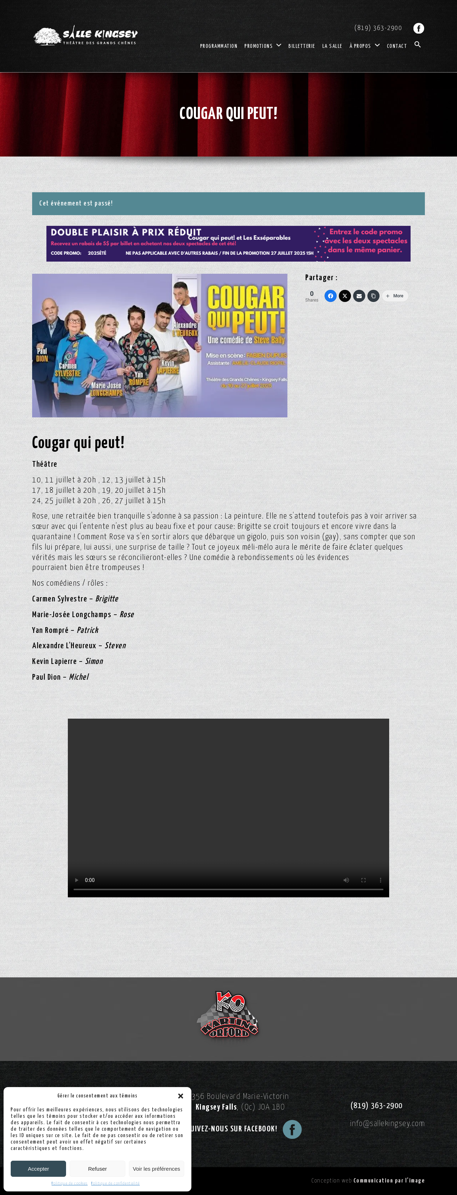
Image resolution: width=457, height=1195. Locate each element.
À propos (365, 46)
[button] (180, 1096)
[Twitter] (345, 296)
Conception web (368, 1181)
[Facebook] (331, 296)
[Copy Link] (373, 296)
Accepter (38, 1169)
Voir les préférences (156, 1169)
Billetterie (301, 46)
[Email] (359, 296)
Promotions (263, 46)
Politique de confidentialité (115, 1183)
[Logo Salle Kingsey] (85, 35)
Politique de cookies (70, 1183)
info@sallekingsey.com (387, 1124)
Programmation (219, 46)
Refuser (97, 1169)
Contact (397, 46)
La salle (332, 46)
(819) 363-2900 (378, 28)
